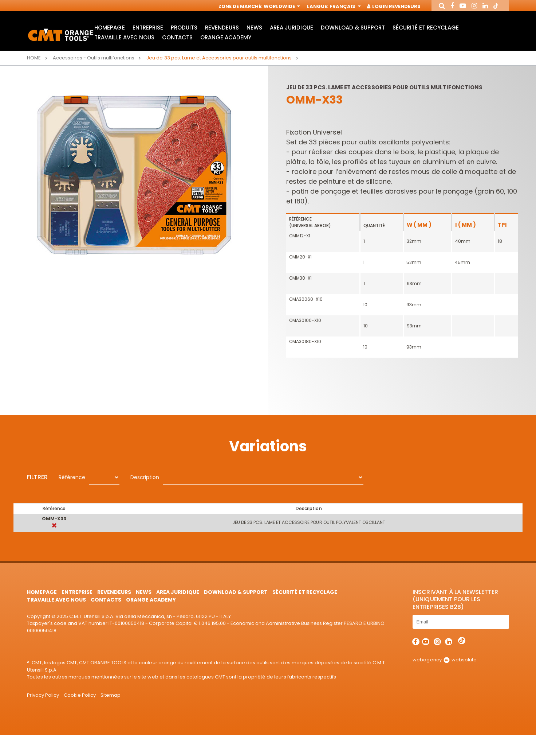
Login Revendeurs (394, 6)
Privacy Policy (43, 695)
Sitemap (110, 695)
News (254, 27)
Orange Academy (225, 37)
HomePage (109, 27)
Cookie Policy (80, 695)
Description (144, 477)
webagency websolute (444, 659)
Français (344, 6)
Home (34, 57)
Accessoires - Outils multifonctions (94, 57)
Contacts (177, 37)
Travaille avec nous (124, 37)
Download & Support (353, 27)
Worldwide (281, 6)
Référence (72, 477)
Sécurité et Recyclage (426, 27)
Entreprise (148, 27)
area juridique (291, 27)
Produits (184, 27)
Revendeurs (222, 27)
